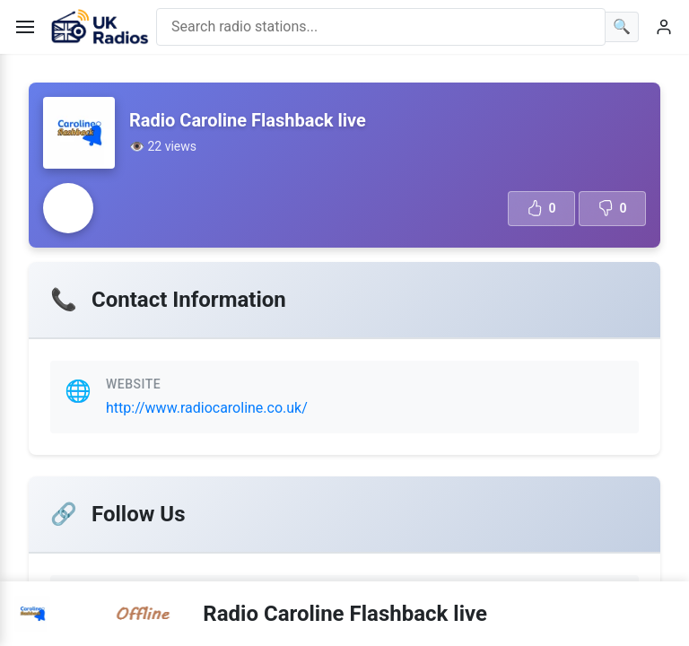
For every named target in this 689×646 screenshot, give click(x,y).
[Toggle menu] (25, 27)
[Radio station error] (68, 208)
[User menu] (664, 27)
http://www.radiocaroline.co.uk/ (207, 407)
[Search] (622, 27)
